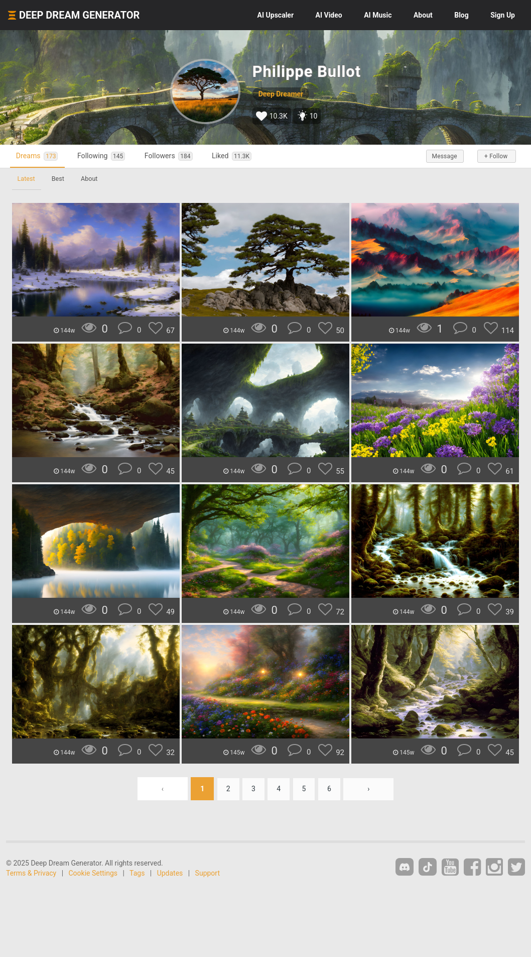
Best (60, 178)
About (423, 15)
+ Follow (494, 156)
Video (329, 15)
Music (377, 15)
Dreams (39, 156)
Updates (170, 873)
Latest (27, 178)
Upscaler (275, 15)
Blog (461, 15)
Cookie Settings (93, 873)
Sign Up (502, 15)
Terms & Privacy (31, 873)
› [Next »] (371, 789)
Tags (137, 873)
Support (207, 873)
